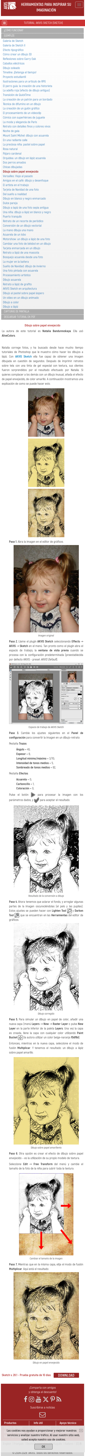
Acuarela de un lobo (14, 234)
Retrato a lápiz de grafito (17, 284)
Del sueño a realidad (15, 194)
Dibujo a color (11, 302)
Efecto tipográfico (13, 50)
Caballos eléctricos (13, 63)
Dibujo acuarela (12, 280)
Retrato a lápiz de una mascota (21, 252)
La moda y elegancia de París (20, 122)
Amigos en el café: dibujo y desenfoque (25, 180)
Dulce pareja (10, 203)
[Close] (81, 1431)
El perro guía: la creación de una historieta (27, 86)
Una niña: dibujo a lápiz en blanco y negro (27, 212)
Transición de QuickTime (17, 95)
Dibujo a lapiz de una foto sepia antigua (26, 208)
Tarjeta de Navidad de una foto (21, 190)
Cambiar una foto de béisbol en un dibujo (27, 244)
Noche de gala (11, 131)
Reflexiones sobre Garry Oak (19, 59)
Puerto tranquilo (12, 216)
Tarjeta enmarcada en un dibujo (21, 248)
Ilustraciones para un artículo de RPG (24, 81)
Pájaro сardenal (12, 153)
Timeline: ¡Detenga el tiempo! (19, 72)
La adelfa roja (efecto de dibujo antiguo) (26, 90)
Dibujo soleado (11, 68)
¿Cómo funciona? (13, 30)
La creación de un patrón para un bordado (27, 99)
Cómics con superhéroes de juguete (24, 117)
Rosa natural (10, 149)
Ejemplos (9, 36)
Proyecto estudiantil (14, 77)
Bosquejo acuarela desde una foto (23, 257)
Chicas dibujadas (12, 167)
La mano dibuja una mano (18, 230)
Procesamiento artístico (17, 275)
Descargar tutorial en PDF (19, 317)
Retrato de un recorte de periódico (23, 221)
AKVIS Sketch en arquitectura (20, 289)
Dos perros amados (14, 162)
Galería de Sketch (13, 41)
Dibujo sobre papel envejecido (20, 171)
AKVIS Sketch (23, 356)
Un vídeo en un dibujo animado (21, 298)
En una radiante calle (15, 140)
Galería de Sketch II (14, 45)
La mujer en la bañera (16, 262)
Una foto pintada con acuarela (20, 271)
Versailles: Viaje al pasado (18, 176)
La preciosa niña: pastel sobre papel (24, 144)
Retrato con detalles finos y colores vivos (26, 126)
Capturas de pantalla (16, 311)
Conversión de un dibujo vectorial (22, 226)
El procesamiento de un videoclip (22, 113)
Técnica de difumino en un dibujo (22, 104)
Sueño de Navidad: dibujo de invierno (24, 266)
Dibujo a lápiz (10, 307)
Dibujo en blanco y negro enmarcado (24, 198)
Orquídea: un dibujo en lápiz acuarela (24, 158)
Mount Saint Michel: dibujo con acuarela (26, 135)
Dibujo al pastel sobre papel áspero (23, 293)
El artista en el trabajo (16, 185)
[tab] (42, 30)
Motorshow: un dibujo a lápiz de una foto (26, 239)
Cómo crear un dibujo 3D (17, 54)
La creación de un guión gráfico (21, 108)
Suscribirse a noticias (42, 1412)
